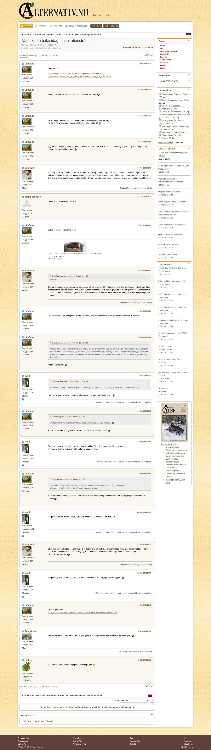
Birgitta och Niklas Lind (167, 215)
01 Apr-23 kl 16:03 (144, 270)
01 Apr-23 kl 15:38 (144, 225)
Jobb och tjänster (165, 349)
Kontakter (162, 362)
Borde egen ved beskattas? (170, 166)
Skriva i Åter (77, 741)
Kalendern (188, 741)
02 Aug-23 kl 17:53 (144, 512)
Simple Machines (37, 747)
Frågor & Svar (135, 741)
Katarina (161, 156)
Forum (97, 15)
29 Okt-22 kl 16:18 (144, 90)
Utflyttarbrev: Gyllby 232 (176, 465)
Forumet (187, 738)
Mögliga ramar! (164, 192)
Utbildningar (163, 297)
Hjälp (183, 747)
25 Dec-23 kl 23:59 (144, 544)
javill (27, 376)
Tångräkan (30, 631)
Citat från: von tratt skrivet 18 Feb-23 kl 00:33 (70, 276)
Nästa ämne (147, 47)
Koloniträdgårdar (173, 447)
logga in (73, 707)
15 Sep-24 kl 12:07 (144, 631)
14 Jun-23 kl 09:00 (144, 337)
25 (53, 56)
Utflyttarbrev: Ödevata (175, 453)
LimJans (29, 63)
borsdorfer (173, 255)
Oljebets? (162, 254)
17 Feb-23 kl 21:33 (144, 142)
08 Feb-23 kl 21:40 (144, 116)
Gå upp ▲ (189, 747)
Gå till (117, 701)
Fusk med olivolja (165, 234)
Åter (108, 15)
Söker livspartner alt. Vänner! (170, 359)
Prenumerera (23, 741)
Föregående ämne (131, 47)
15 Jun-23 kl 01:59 (144, 441)
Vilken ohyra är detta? (167, 202)
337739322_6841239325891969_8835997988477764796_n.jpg (75, 254)
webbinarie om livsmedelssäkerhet (173, 320)
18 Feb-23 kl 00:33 (144, 168)
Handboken (188, 744)
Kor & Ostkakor (164, 346)
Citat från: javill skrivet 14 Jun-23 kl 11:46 (68, 417)
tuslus (28, 660)
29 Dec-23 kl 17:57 (144, 573)
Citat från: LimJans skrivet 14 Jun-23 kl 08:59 (70, 381)
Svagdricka (163, 244)
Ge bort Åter (22, 744)
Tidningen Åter (23, 738)
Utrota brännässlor (166, 225)
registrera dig (58, 707)
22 (43, 56)
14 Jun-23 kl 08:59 (144, 311)
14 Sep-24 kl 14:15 (144, 605)
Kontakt (133, 744)
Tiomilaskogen (33, 196)
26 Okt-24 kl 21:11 (144, 660)
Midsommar (163, 388)
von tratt (29, 168)
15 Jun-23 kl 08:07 (144, 473)
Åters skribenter (79, 738)
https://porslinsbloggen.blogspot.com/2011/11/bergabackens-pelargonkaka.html (82, 612)
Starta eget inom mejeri (171, 132)
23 (46, 56)
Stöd (131, 738)
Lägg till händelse (165, 142)
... (40, 56)
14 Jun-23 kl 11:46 (144, 376)
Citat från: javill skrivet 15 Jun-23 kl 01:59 (68, 479)
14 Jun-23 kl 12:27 (144, 411)
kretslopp (179, 182)
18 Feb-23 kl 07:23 (144, 197)
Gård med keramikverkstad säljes (172, 212)
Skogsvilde (178, 192)
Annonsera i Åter (79, 744)
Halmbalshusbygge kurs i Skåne (175, 100)
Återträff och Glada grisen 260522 (172, 333)
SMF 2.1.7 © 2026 (24, 747)
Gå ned (23, 56)
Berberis (179, 235)
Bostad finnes (164, 271)
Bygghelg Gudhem (182, 94)
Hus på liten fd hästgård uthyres (172, 153)
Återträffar (163, 336)
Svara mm (149, 55)
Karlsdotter (175, 245)
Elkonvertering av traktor (176, 450)
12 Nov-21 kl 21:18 (144, 63)
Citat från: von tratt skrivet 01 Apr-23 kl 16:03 (70, 343)
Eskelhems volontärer (175, 456)
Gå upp (23, 687)
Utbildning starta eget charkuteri (172, 307)
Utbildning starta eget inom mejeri (172, 294)
